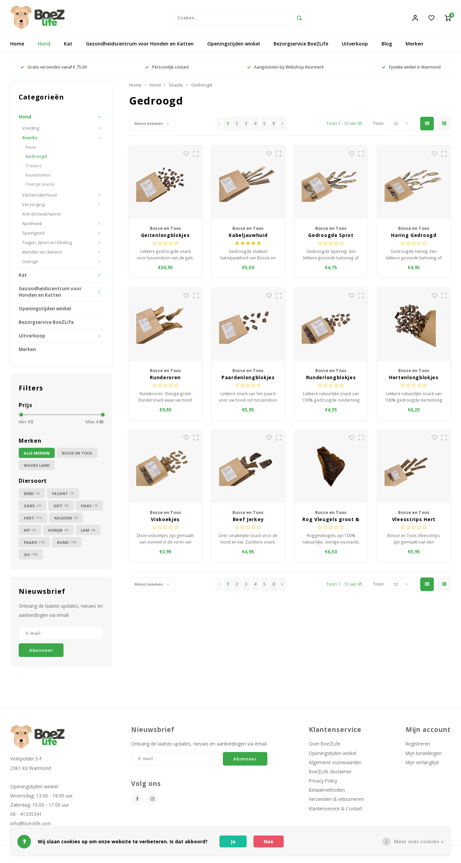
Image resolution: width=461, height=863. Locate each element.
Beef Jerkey (248, 521)
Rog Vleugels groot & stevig (330, 521)
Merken (414, 45)
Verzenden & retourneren (336, 801)
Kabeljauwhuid (248, 237)
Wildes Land (37, 467)
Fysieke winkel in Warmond (411, 69)
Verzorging (33, 206)
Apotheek (32, 225)
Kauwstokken (38, 177)
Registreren (418, 745)
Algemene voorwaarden (335, 764)
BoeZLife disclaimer (330, 773)
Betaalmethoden (327, 792)
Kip (30, 532)
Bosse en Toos (77, 455)
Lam (88, 532)
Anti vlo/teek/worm (41, 216)
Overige (30, 264)
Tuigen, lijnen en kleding (47, 244)
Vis (31, 556)
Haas (89, 507)
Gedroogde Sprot (331, 237)
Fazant (63, 495)
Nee (268, 841)
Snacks (29, 140)
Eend (32, 495)
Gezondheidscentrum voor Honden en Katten (140, 45)
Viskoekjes (165, 521)
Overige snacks (40, 186)
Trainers (33, 167)
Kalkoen (66, 519)
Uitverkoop (355, 45)
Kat (68, 45)
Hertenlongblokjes (414, 379)
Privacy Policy (323, 782)
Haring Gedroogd (414, 237)
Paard (34, 544)
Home (17, 45)
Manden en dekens (42, 254)
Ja (233, 841)
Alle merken (37, 455)
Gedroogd (36, 158)
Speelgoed (33, 235)
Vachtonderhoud (39, 197)
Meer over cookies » (419, 841)
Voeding (30, 130)
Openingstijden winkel (233, 45)
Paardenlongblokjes (248, 379)
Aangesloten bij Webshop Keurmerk (285, 69)
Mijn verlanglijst (422, 764)
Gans (32, 507)
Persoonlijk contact (167, 69)
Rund (66, 544)
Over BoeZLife (324, 745)
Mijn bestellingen (424, 755)
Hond (44, 45)
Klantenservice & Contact (335, 810)
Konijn (58, 532)
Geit (61, 507)
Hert (33, 519)
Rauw (30, 149)
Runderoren (165, 379)
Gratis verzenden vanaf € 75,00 (53, 69)
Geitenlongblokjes (165, 237)
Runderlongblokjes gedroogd (331, 379)
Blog (387, 45)
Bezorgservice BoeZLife (300, 45)
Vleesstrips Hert (414, 521)
